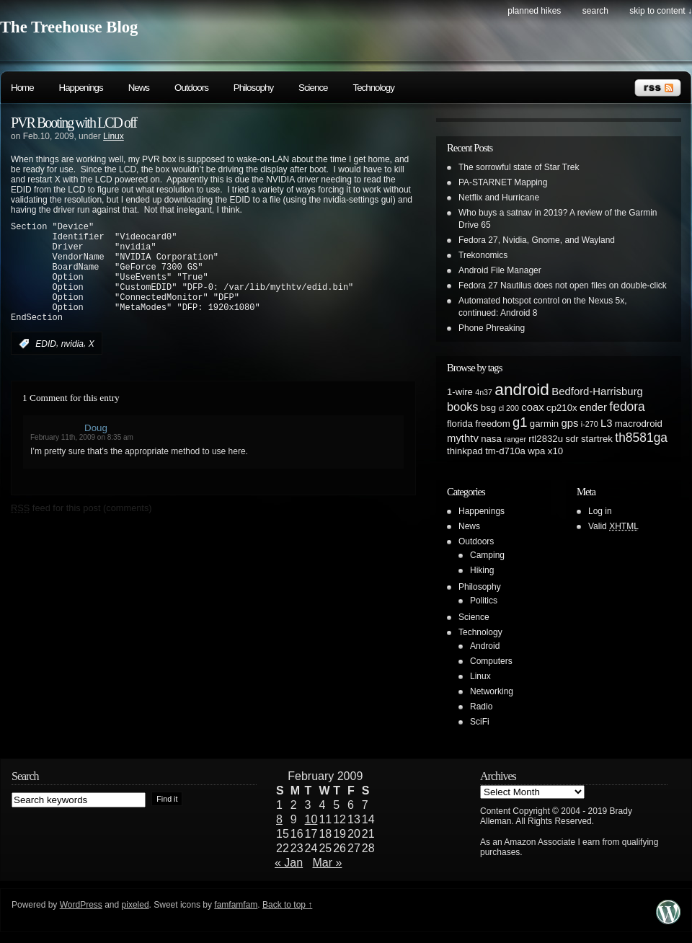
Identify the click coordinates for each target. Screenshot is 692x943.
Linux (113, 136)
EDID (45, 365)
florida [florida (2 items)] (460, 423)
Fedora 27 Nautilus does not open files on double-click (562, 285)
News (138, 87)
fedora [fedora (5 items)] (626, 406)
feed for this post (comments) (81, 529)
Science (312, 87)
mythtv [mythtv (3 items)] (463, 438)
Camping (487, 555)
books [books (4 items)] (463, 406)
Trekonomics (482, 255)
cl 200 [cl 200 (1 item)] (508, 408)
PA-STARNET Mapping (502, 182)
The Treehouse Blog (69, 27)
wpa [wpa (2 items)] (536, 451)
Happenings (81, 87)
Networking (491, 691)
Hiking (482, 570)
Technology (373, 87)
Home (22, 87)
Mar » (327, 862)
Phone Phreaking (491, 328)
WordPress (81, 905)
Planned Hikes (534, 11)
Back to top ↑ (287, 905)
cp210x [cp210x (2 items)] (561, 407)
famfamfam (235, 905)
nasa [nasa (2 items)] (491, 438)
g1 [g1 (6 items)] (520, 422)
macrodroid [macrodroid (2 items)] (638, 423)
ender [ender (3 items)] (593, 407)
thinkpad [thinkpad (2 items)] (465, 451)
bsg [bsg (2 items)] (488, 407)
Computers (491, 661)
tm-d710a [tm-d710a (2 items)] (505, 451)
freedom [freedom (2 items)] (492, 423)
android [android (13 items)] (521, 389)
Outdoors (191, 87)
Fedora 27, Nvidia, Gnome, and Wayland (536, 240)
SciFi (479, 722)
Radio (481, 706)
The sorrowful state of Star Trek (518, 167)
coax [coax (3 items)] (532, 407)
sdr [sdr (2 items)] (571, 438)
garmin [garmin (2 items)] (544, 423)
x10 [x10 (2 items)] (555, 451)
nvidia (72, 365)
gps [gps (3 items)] (570, 423)
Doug (95, 449)
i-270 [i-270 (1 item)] (589, 424)
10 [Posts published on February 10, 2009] (311, 819)
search (595, 11)
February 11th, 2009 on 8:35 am (81, 459)
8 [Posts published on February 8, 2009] (279, 819)
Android (485, 646)
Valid (613, 526)
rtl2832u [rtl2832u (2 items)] (545, 438)
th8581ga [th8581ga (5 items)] (641, 437)
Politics (483, 601)
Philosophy (253, 87)
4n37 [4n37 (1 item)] (483, 392)
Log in (600, 511)
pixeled (135, 905)
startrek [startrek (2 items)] (597, 438)
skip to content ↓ (660, 11)
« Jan (289, 862)
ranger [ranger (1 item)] (515, 439)
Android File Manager (499, 270)
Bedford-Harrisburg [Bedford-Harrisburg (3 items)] (597, 391)
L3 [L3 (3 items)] (606, 423)
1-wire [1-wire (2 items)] (460, 391)
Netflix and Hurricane (498, 197)
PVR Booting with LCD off (73, 122)
